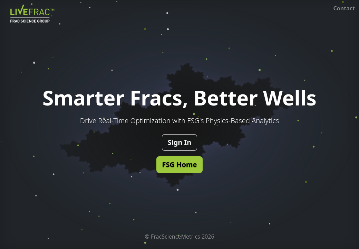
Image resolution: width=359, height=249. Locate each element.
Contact (344, 8)
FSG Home (179, 164)
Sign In (180, 142)
